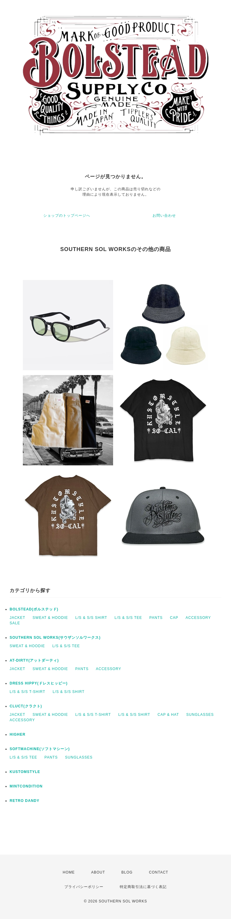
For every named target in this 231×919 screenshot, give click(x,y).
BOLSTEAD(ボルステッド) (34, 609)
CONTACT (158, 872)
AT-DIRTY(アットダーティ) (34, 660)
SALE (15, 623)
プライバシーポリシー (83, 887)
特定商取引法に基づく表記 (143, 887)
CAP (174, 618)
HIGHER (18, 734)
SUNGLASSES (200, 715)
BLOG (127, 872)
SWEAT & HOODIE (50, 618)
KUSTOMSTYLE (25, 772)
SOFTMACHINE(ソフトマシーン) (40, 749)
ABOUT (98, 872)
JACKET (17, 618)
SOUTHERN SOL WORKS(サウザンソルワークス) (55, 637)
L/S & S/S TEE (128, 618)
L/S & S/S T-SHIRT (27, 692)
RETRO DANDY (24, 801)
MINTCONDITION (26, 786)
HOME (69, 872)
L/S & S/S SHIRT (91, 618)
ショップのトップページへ (66, 215)
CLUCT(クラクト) (26, 706)
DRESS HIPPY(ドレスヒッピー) (39, 683)
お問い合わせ (164, 215)
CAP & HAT (168, 715)
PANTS (156, 618)
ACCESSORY (198, 618)
